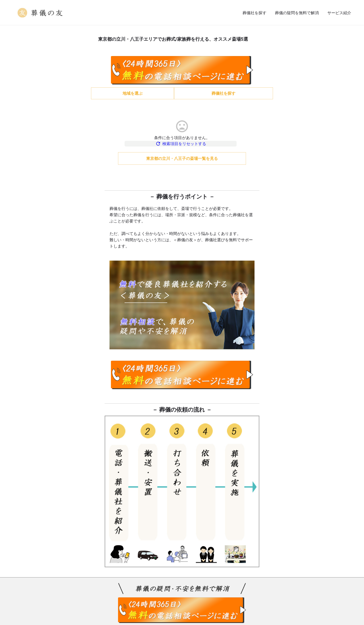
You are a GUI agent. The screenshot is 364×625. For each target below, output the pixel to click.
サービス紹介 (339, 13)
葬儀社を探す (254, 13)
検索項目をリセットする (182, 146)
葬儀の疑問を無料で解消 (297, 13)
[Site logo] (41, 12)
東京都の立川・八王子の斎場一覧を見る (182, 161)
